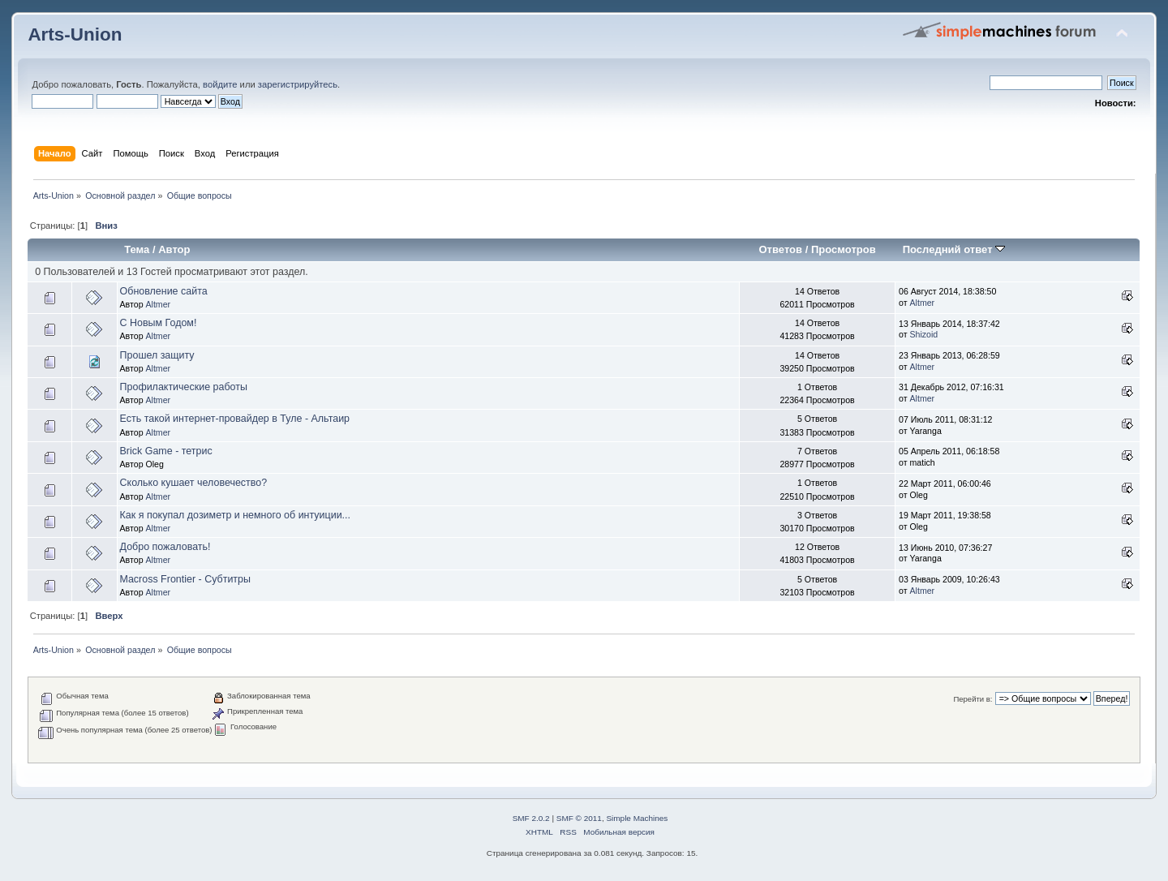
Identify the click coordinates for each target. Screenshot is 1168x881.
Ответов (780, 249)
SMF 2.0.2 (531, 818)
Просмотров (843, 249)
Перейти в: (972, 698)
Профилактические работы (183, 387)
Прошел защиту (157, 355)
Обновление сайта (164, 291)
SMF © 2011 (579, 818)
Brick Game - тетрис (166, 451)
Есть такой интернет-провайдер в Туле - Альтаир (235, 418)
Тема (136, 249)
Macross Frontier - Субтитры (185, 579)
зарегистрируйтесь (297, 84)
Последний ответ (954, 249)
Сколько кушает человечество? (194, 482)
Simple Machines (637, 818)
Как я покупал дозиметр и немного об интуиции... (235, 515)
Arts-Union (75, 34)
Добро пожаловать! (165, 546)
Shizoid (924, 334)
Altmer (157, 304)
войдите (220, 84)
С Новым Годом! (158, 323)
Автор (174, 249)
